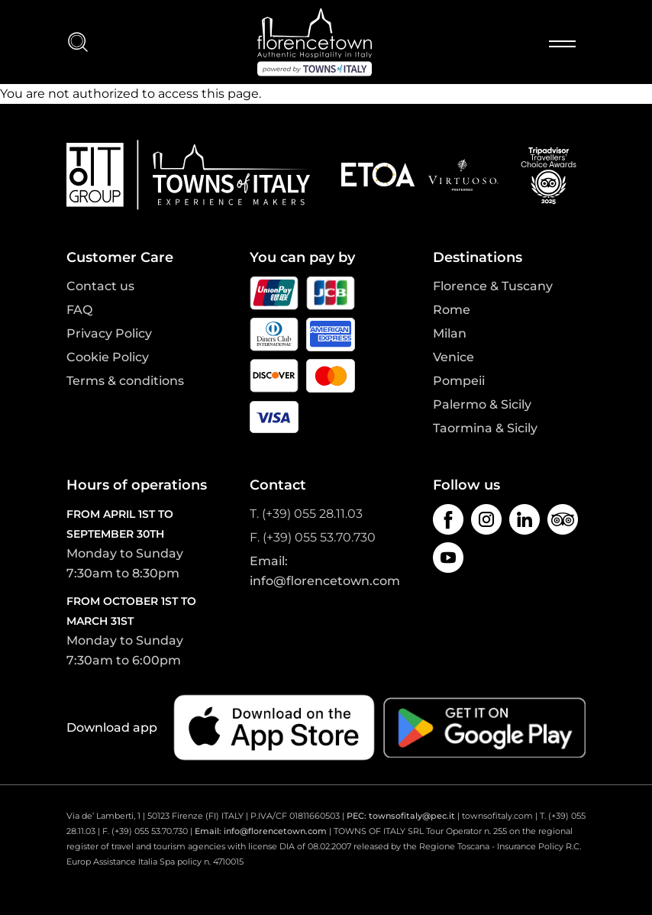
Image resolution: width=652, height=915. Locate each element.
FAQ (79, 309)
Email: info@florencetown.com (261, 831)
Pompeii (459, 380)
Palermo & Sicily (482, 404)
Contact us (100, 286)
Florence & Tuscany (493, 286)
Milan (449, 333)
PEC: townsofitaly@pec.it (401, 815)
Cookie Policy (107, 357)
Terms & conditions (125, 380)
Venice (453, 357)
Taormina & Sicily (485, 428)
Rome (451, 309)
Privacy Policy (109, 333)
